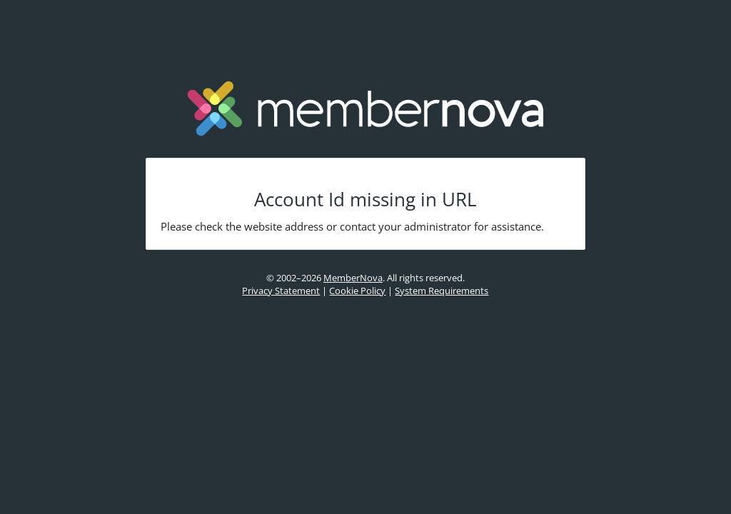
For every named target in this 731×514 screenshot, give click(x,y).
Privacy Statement (281, 290)
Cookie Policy (357, 290)
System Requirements (441, 290)
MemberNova (353, 277)
